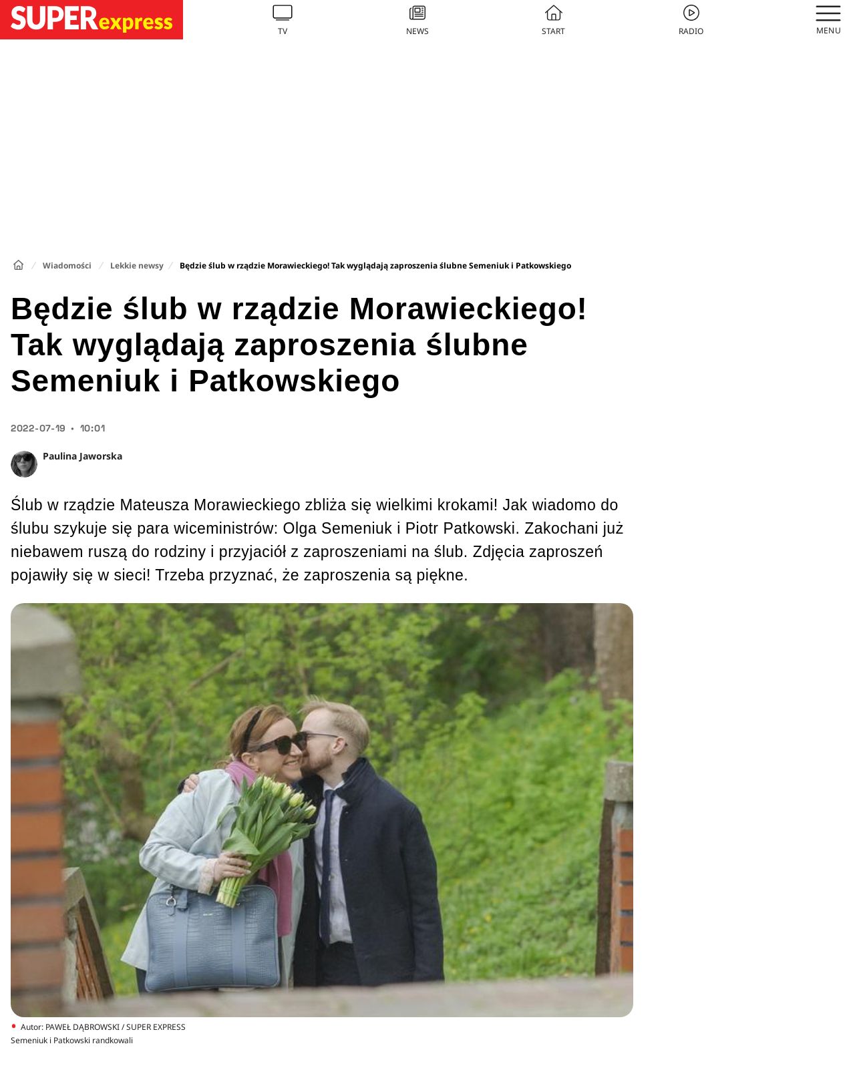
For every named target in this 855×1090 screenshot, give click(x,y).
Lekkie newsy (137, 265)
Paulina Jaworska (82, 455)
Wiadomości (67, 265)
